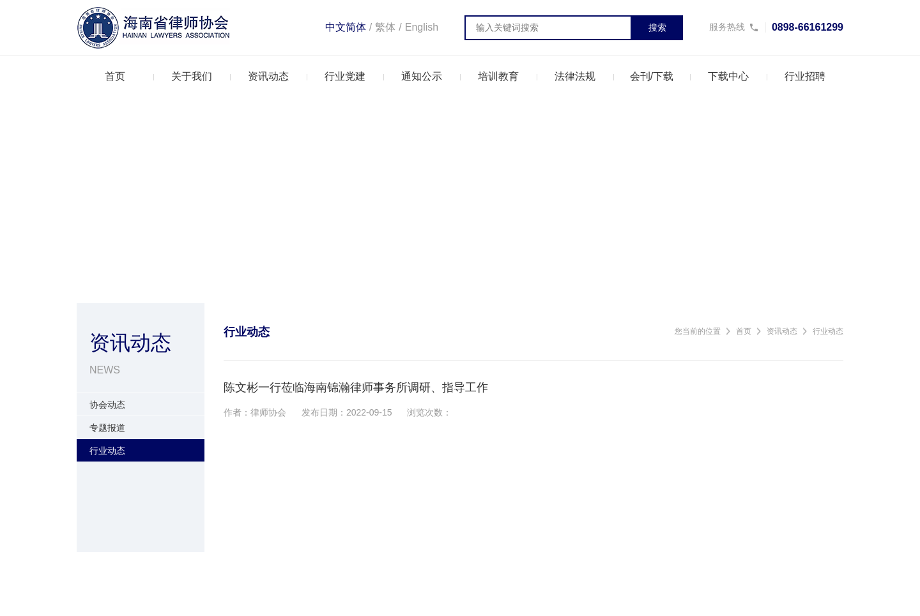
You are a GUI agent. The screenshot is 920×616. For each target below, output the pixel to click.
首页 (115, 76)
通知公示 (421, 76)
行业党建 (345, 76)
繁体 (385, 27)
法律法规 (575, 76)
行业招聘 (805, 76)
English (421, 27)
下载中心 (728, 76)
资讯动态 (268, 76)
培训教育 (498, 76)
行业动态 (828, 331)
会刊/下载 (651, 76)
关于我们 (191, 76)
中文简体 (345, 27)
